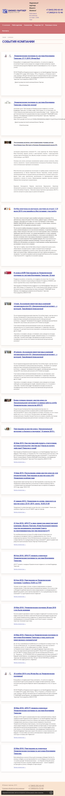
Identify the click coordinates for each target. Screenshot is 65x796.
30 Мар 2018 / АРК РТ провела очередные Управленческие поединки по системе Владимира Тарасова (34, 710)
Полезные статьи (51, 25)
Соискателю (28, 25)
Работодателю (17, 25)
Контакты (5, 31)
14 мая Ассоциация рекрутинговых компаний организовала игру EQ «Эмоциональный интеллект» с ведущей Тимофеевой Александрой (35, 306)
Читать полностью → (20, 462)
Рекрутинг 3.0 (38, 25)
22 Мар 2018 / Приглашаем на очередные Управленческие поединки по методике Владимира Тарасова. (34, 751)
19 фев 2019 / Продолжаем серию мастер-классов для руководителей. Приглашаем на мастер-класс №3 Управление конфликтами (36, 475)
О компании (6, 25)
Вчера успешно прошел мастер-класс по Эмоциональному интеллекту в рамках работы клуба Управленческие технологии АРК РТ (35, 402)
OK (51, 792)
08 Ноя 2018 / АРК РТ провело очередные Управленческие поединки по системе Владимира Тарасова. (34, 558)
